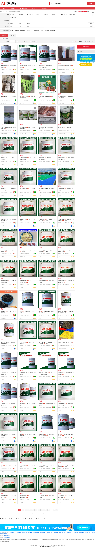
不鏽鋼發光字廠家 (50, 532)
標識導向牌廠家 (70, 532)
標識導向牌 (52, 30)
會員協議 (58, 545)
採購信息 (13, 8)
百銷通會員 (5, 38)
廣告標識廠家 (82, 532)
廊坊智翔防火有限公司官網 (65, 127)
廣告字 (41, 30)
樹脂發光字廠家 (88, 532)
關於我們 (32, 545)
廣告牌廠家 (56, 532)
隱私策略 (53, 545)
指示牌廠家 (76, 532)
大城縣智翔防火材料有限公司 (64, 100)
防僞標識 (17, 30)
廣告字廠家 (4, 533)
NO (27, 518)
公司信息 (12, 35)
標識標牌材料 (7, 535)
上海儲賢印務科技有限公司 (45, 100)
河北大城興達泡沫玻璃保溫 (65, 65)
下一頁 (55, 509)
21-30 (38, 512)
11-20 (34, 512)
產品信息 (4, 35)
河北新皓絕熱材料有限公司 (26, 100)
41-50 (45, 512)
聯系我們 (37, 545)
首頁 (4, 8)
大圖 (74, 41)
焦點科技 (49, 546)
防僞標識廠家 (19, 532)
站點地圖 (47, 545)
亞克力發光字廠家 (63, 532)
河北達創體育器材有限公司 (45, 192)
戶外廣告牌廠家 (36, 532)
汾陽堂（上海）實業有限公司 (7, 69)
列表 (80, 41)
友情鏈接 (63, 545)
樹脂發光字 (22, 30)
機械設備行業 (23, 8)
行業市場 (44, 8)
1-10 (31, 512)
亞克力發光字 (29, 30)
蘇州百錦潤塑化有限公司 (25, 253)
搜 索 (90, 3)
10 (48, 509)
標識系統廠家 (25, 532)
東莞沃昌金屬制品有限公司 (6, 100)
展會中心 (34, 8)
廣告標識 (47, 30)
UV (38, 518)
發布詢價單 (86, 46)
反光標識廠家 (43, 532)
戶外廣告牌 (36, 30)
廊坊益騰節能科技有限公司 (64, 69)
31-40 (42, 512)
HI (18, 518)
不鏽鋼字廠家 (13, 532)
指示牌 (11, 30)
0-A (6, 518)
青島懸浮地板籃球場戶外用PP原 (66, 342)
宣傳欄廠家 (30, 532)
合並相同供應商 (89, 41)
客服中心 (42, 545)
